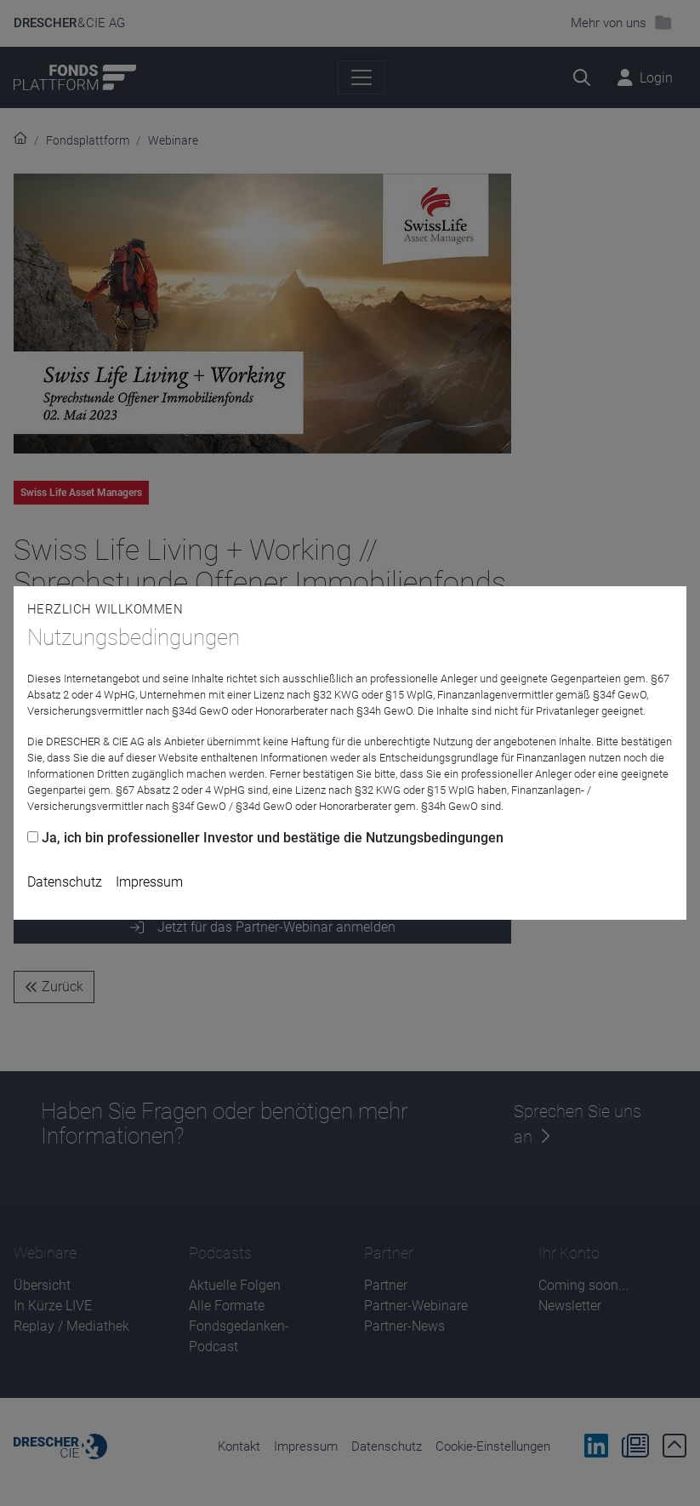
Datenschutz (64, 882)
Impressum (149, 882)
